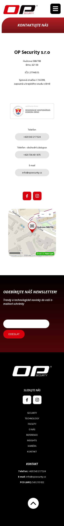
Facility (32, 423)
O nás (32, 429)
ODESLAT (14, 334)
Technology (32, 418)
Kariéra (32, 445)
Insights (32, 440)
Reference (32, 434)
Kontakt (32, 451)
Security (32, 412)
